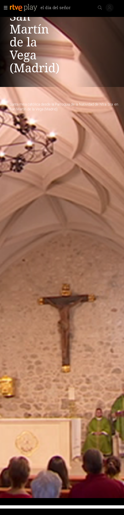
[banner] (42, 7)
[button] (4, 7)
